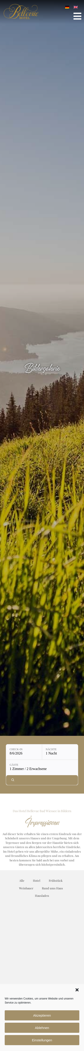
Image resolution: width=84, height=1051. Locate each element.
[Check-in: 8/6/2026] (24, 752)
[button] (77, 990)
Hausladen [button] (42, 895)
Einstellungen (42, 1040)
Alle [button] (21, 880)
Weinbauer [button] (26, 888)
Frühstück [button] (55, 880)
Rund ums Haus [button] (52, 888)
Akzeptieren (42, 1015)
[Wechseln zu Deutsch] (67, 7)
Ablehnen (42, 1028)
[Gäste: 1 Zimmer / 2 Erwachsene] (42, 767)
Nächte (51, 749)
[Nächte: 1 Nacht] (60, 752)
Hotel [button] (36, 880)
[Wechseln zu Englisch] (75, 7)
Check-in (16, 749)
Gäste (14, 764)
